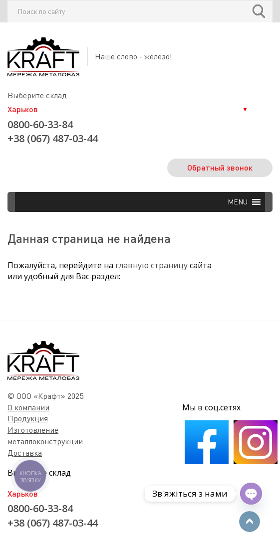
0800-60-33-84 (40, 124)
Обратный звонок (220, 167)
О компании (28, 407)
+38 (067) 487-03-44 (52, 138)
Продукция (27, 418)
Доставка (24, 453)
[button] (238, 202)
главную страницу (151, 265)
